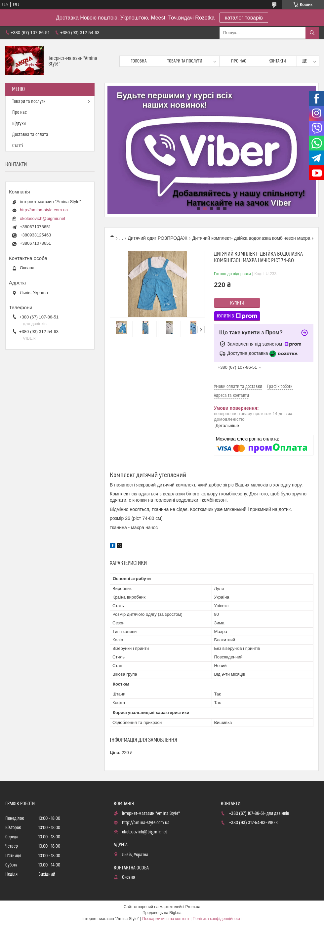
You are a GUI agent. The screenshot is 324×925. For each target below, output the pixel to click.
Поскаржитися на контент (165, 918)
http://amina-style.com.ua (44, 209)
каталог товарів (244, 18)
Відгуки (19, 123)
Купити (237, 303)
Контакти (277, 61)
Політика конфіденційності (217, 918)
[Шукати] (312, 33)
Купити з (237, 316)
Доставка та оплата (30, 134)
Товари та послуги (184, 61)
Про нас (238, 61)
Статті (17, 145)
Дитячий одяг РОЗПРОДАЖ (157, 238)
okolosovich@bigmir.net (42, 218)
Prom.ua (192, 906)
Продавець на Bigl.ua (162, 912)
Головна (138, 61)
